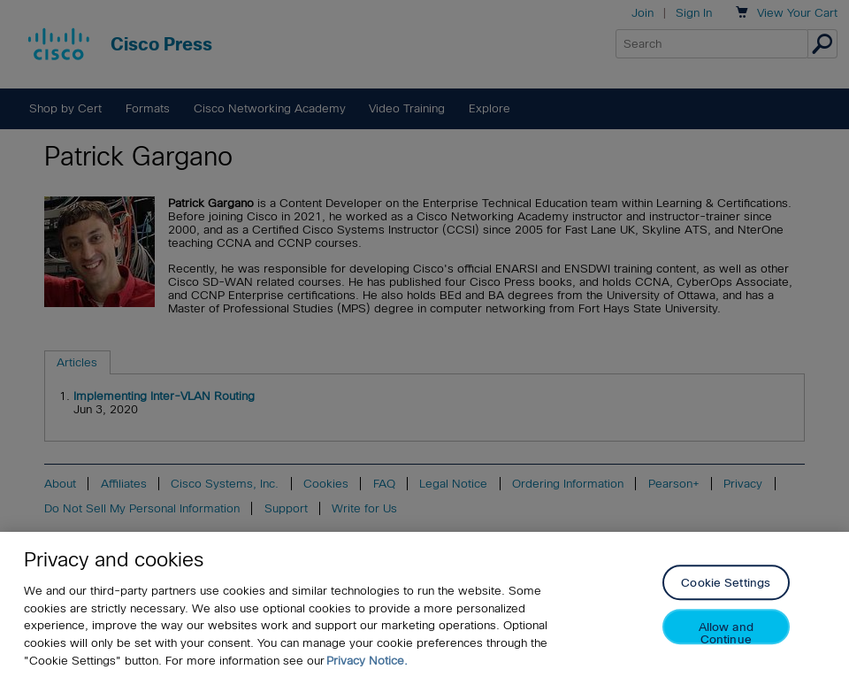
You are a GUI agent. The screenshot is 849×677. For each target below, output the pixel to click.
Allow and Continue (726, 636)
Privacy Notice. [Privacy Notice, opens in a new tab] (367, 663)
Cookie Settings (725, 586)
